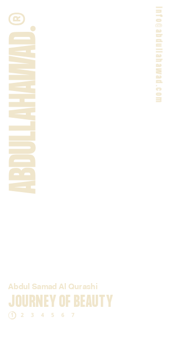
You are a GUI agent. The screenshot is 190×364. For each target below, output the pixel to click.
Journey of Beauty (60, 302)
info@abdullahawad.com (158, 54)
